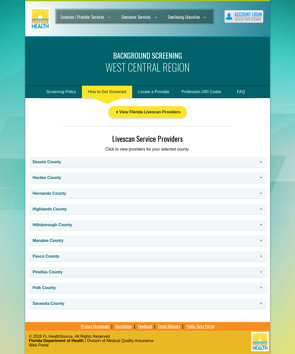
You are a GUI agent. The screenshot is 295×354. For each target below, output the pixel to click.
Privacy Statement (95, 326)
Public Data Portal (200, 326)
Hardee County (47, 178)
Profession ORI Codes (201, 92)
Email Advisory (169, 326)
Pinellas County (48, 272)
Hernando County (49, 193)
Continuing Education (187, 17)
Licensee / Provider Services (85, 17)
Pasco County (46, 256)
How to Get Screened (107, 92)
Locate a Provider (153, 92)
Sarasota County (48, 303)
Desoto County (47, 162)
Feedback (145, 326)
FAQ (241, 92)
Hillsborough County (52, 225)
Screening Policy (61, 92)
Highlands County (50, 209)
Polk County (44, 288)
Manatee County (48, 240)
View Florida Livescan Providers (147, 112)
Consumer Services (139, 17)
